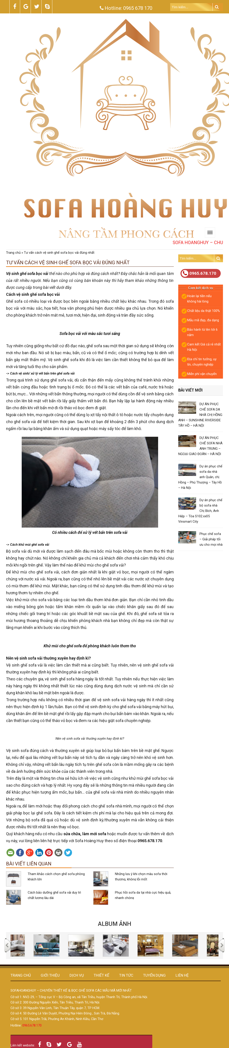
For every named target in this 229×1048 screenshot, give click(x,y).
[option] (28, 945)
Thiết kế (101, 975)
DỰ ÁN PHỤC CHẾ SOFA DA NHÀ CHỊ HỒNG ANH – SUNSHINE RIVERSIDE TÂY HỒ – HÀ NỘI (200, 415)
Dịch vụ (77, 975)
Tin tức (126, 975)
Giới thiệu (50, 975)
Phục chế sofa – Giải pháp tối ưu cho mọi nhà (211, 539)
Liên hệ (182, 975)
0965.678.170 (199, 273)
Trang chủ (13, 253)
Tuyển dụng (154, 975)
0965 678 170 (137, 8)
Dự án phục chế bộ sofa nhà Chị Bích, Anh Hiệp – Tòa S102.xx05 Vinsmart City (200, 511)
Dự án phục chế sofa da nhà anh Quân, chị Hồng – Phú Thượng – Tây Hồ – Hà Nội (200, 477)
